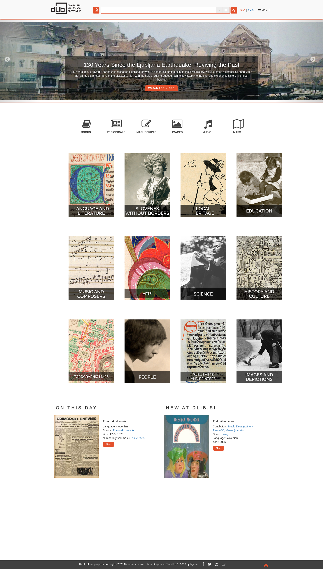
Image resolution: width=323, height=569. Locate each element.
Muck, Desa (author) (240, 426)
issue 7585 (138, 438)
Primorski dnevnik (123, 430)
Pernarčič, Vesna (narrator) (229, 430)
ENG (250, 10)
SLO (243, 10)
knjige (226, 434)
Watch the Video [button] (161, 88)
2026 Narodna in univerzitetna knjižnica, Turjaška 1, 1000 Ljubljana (157, 564)
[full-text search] (226, 10)
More (108, 444)
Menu (263, 10)
